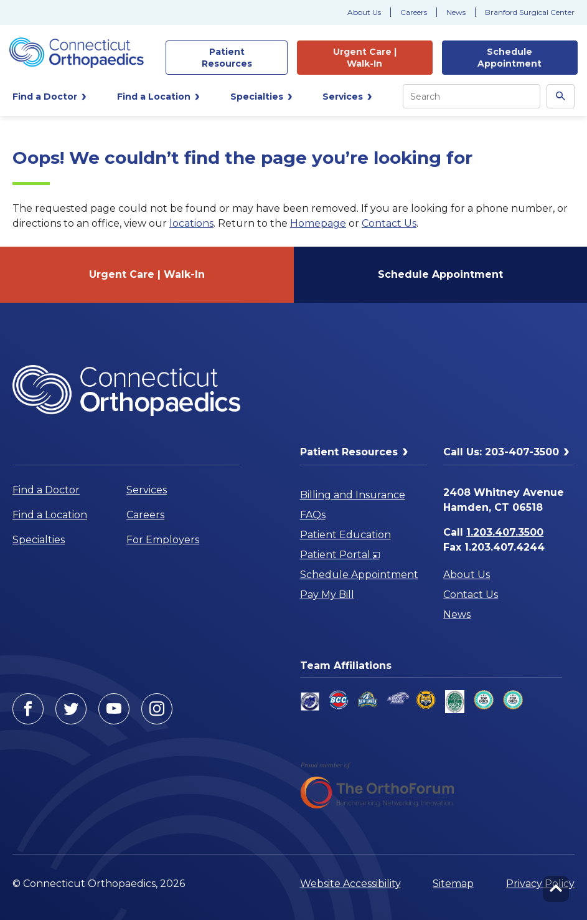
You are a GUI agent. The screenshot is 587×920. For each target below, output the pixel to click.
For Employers (162, 540)
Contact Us (389, 223)
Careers (413, 12)
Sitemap (453, 883)
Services (146, 490)
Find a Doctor (46, 490)
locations (191, 223)
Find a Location (49, 515)
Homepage (318, 223)
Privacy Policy (540, 883)
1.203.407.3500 (504, 532)
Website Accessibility (350, 883)
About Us (364, 12)
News (456, 12)
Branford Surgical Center (530, 12)
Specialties (38, 540)
